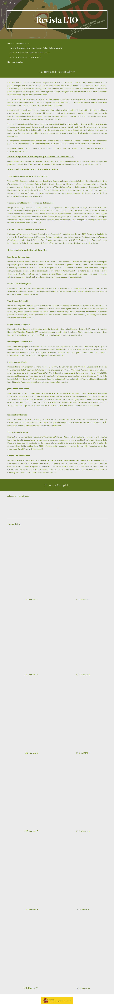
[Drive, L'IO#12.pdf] (82, 951)
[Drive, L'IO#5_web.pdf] (31, 716)
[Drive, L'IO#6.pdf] (82, 716)
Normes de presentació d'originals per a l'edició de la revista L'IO (36, 48)
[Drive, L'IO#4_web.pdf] (82, 639)
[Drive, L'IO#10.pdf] (82, 873)
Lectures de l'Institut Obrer (18, 43)
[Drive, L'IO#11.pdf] (31, 951)
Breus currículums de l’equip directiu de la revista (29, 52)
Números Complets (15, 62)
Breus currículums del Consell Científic (25, 57)
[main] (57, 19)
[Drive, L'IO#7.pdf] (31, 794)
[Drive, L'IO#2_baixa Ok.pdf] (82, 564)
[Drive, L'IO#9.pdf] (31, 873)
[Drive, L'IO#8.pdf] (82, 794)
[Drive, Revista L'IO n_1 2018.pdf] (31, 564)
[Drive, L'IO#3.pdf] (31, 639)
